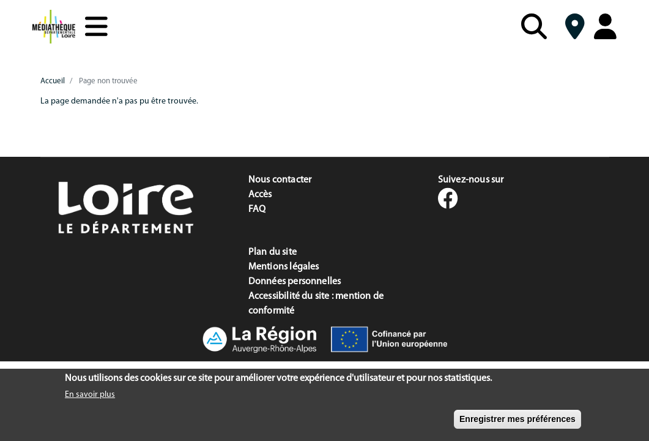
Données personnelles (294, 282)
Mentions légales (283, 267)
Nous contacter (280, 180)
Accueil (52, 81)
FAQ (257, 209)
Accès (260, 195)
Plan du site (272, 252)
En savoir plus (90, 399)
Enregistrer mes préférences (517, 424)
